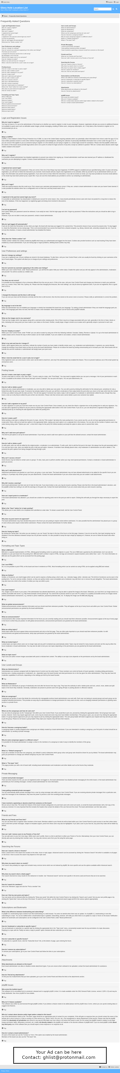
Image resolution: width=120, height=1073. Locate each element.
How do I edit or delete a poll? (10, 78)
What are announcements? (9, 105)
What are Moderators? (67, 29)
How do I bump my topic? (9, 90)
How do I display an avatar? (10, 59)
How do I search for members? (70, 69)
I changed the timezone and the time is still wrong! (16, 53)
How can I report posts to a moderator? (13, 85)
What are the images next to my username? (14, 57)
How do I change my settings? (10, 48)
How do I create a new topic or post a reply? (14, 69)
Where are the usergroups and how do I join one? (75, 33)
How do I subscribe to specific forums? (72, 81)
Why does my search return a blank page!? (73, 68)
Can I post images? (7, 102)
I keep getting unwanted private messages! (73, 48)
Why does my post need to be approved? (13, 88)
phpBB (76, 309)
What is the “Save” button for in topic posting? (15, 87)
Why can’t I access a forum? (10, 79)
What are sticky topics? (8, 107)
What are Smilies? (7, 100)
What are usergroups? (67, 31)
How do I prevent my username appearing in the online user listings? (21, 50)
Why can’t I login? (7, 35)
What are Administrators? (68, 27)
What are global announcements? (11, 104)
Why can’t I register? (7, 31)
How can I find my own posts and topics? (72, 71)
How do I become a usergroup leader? (72, 35)
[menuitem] (116, 2)
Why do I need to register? (9, 27)
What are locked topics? (8, 109)
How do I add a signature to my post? (12, 72)
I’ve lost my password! (8, 38)
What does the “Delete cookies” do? (12, 42)
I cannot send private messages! (70, 46)
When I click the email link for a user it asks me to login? (18, 62)
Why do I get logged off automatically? (13, 40)
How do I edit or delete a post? (10, 70)
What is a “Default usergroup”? (70, 38)
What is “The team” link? (68, 40)
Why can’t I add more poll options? (12, 76)
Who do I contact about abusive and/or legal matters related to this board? (82, 100)
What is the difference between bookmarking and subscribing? (79, 77)
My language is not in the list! (10, 55)
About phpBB (20, 993)
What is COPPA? (7, 29)
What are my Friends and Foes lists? (71, 56)
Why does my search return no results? (72, 66)
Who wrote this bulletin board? (70, 97)
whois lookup (14, 1018)
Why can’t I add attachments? (10, 81)
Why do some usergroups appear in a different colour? (76, 36)
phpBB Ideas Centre (86, 1004)
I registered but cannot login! (10, 33)
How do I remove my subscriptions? (71, 83)
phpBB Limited (53, 991)
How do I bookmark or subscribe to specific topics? (75, 79)
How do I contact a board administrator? (72, 102)
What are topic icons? (8, 111)
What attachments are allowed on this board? (74, 89)
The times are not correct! (9, 52)
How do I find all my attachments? (71, 91)
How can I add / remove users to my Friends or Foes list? (77, 58)
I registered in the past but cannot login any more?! (16, 36)
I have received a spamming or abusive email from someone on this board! (82, 50)
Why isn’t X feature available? (69, 99)
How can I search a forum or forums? (71, 64)
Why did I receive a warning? (10, 83)
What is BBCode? (7, 96)
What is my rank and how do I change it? (13, 61)
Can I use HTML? (7, 98)
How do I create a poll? (8, 74)
